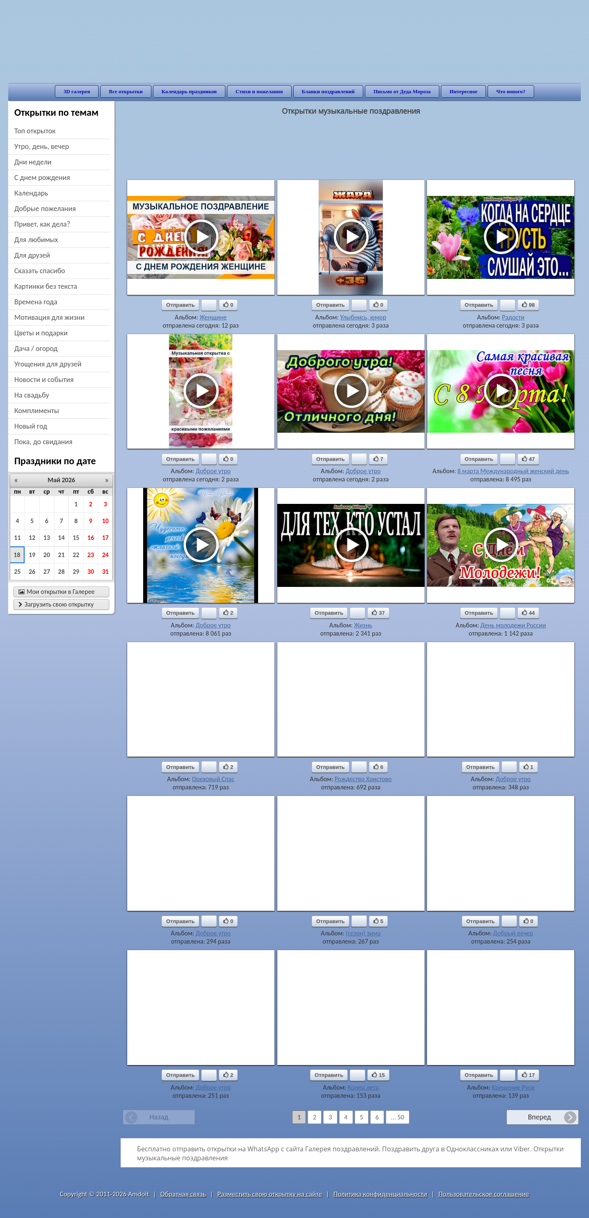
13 (46, 538)
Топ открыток (35, 130)
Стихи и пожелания (259, 91)
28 (61, 571)
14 (61, 538)
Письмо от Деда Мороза (402, 91)
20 (46, 555)
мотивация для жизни (49, 317)
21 (61, 555)
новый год (30, 426)
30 (91, 571)
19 (32, 555)
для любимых (36, 239)
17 (105, 538)
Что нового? (510, 91)
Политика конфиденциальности (380, 1194)
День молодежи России (513, 625)
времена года (35, 301)
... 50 (397, 1117)
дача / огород (36, 348)
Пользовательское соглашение (483, 1194)
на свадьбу (31, 395)
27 (46, 571)
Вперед (539, 1116)
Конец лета (363, 1087)
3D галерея (76, 91)
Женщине (213, 317)
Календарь (31, 193)
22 (76, 555)
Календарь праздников (189, 91)
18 (16, 555)
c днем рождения (42, 177)
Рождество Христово (363, 779)
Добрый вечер (513, 933)
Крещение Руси (513, 1087)
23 (91, 555)
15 (76, 538)
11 (17, 538)
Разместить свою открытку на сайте (269, 1194)
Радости (513, 317)
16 (91, 538)
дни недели (33, 161)
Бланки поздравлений (328, 91)
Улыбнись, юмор (363, 317)
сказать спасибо (39, 270)
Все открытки (126, 91)
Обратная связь (183, 1194)
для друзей (32, 255)
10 (105, 521)
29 (76, 571)
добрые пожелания (45, 208)
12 (32, 538)
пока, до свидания (43, 441)
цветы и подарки (40, 332)
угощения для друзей (47, 364)
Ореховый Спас (213, 779)
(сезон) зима (363, 933)
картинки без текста (45, 286)
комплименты (36, 410)
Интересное (463, 91)
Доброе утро (213, 471)
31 (105, 571)
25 (17, 571)
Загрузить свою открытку (56, 604)
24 (105, 555)
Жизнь (363, 625)
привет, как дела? (42, 224)
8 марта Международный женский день (513, 471)
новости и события (44, 379)
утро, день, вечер (41, 146)
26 (32, 571)
